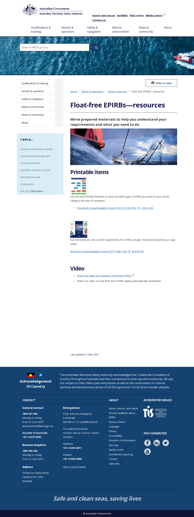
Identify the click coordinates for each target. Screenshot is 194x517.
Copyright (114, 426)
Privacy (113, 431)
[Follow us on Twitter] (165, 443)
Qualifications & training (41, 29)
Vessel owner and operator (35, 156)
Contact (113, 459)
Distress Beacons (117, 91)
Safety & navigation (94, 29)
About (168, 27)
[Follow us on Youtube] (147, 451)
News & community (146, 29)
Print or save (163, 83)
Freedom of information (122, 440)
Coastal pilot (27, 184)
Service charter (117, 422)
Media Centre (154, 15)
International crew (30, 177)
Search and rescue (103, 15)
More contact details (74, 467)
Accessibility (115, 435)
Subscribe (114, 463)
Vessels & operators (67, 29)
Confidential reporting (121, 454)
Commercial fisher (30, 163)
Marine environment (120, 29)
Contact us (99, 20)
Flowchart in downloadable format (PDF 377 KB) (115, 208)
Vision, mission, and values (123, 408)
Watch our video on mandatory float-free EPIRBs (104, 275)
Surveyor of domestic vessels (36, 149)
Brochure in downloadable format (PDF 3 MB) (107, 251)
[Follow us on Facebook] (147, 443)
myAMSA (122, 15)
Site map (113, 445)
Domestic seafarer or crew (35, 170)
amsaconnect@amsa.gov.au (38, 426)
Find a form (137, 15)
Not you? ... (32, 191)
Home (23, 25)
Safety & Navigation (92, 91)
